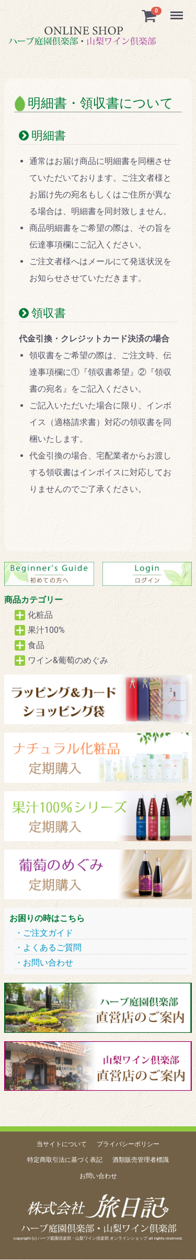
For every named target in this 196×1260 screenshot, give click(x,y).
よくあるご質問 (52, 947)
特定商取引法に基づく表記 (64, 1160)
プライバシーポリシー (128, 1144)
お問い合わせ (48, 963)
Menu (177, 10)
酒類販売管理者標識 (140, 1160)
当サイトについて (62, 1144)
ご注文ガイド (48, 933)
